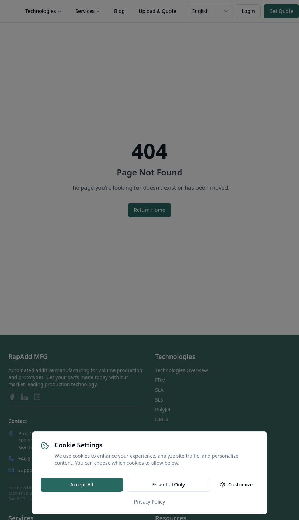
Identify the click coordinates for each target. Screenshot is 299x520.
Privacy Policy (149, 501)
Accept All (81, 484)
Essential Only (168, 484)
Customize (236, 484)
